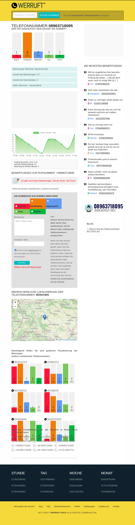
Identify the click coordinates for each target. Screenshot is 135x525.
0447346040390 (104, 166)
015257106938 (101, 103)
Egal (19, 211)
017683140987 (47, 485)
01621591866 (75, 485)
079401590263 (106, 138)
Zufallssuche (104, 506)
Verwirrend (36, 203)
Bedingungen (34, 250)
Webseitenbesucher (62, 506)
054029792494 (108, 479)
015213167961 (76, 492)
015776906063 (47, 479)
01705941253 (46, 492)
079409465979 (102, 128)
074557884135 (102, 84)
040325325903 (109, 94)
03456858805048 (101, 178)
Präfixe (77, 506)
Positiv (36, 211)
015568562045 (108, 492)
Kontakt (116, 506)
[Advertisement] (44, 109)
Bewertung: (29, 226)
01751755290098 (109, 485)
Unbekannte (52, 203)
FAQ (48, 506)
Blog (41, 506)
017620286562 (18, 479)
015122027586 (103, 118)
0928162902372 (106, 193)
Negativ (20, 206)
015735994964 (103, 153)
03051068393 (75, 479)
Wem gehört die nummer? (24, 506)
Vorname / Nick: (29, 242)
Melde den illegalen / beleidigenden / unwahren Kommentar (35, 189)
